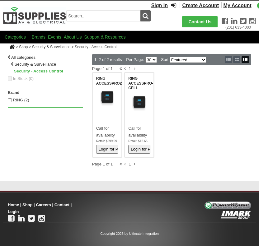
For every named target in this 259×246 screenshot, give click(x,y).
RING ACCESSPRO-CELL (140, 83)
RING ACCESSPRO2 (109, 81)
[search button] (145, 15)
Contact (61, 204)
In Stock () (23, 78)
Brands (38, 37)
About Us (73, 37)
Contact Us (199, 21)
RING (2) (21, 100)
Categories (15, 37)
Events (54, 37)
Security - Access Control (38, 71)
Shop (23, 47)
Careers (43, 204)
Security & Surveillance (51, 47)
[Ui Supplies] (34, 15)
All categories (23, 57)
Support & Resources (104, 37)
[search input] (103, 15)
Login (13, 211)
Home (13, 204)
